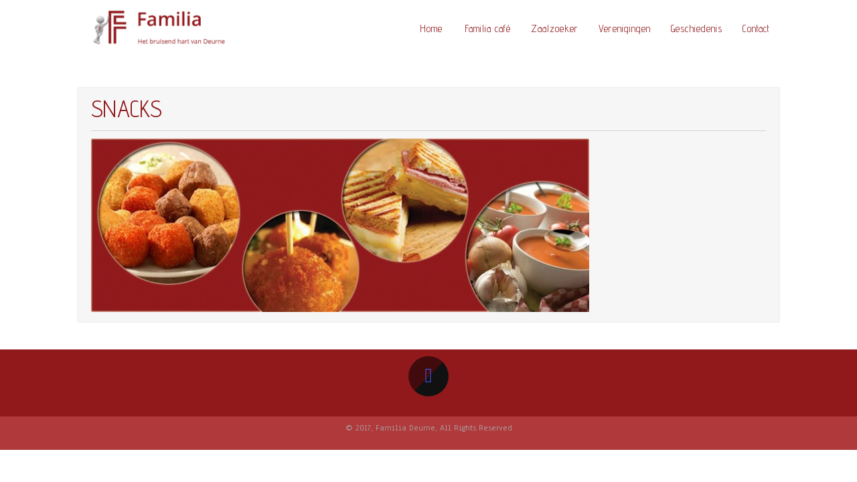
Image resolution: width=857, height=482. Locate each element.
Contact (756, 28)
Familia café (488, 28)
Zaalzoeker (554, 28)
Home (431, 28)
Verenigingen (625, 28)
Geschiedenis (696, 28)
